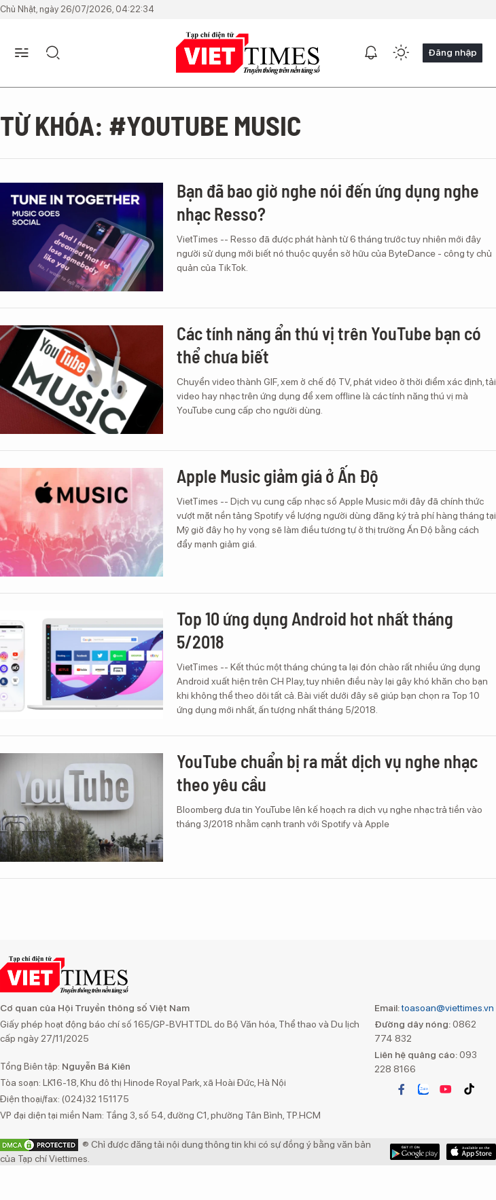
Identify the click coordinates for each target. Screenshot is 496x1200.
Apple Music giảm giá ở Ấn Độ (277, 475)
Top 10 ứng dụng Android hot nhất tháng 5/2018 (315, 630)
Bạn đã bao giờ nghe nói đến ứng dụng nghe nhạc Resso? (328, 202)
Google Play (471, 1152)
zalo (423, 1089)
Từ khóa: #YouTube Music (150, 125)
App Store (415, 1152)
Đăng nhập (452, 52)
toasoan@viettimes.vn (447, 1007)
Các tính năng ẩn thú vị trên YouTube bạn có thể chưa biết (329, 345)
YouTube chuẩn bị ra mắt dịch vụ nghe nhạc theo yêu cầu (327, 772)
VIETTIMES (248, 53)
